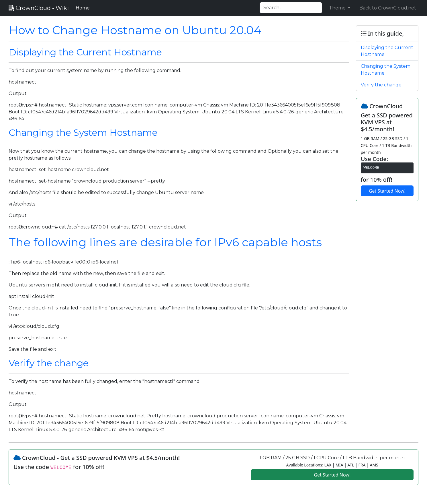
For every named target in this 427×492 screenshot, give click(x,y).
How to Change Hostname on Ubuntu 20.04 (135, 30)
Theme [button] (338, 8)
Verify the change (49, 363)
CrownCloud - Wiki (39, 8)
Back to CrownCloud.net (387, 8)
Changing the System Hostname (83, 132)
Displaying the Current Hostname (85, 52)
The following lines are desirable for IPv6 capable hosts (165, 242)
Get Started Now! (387, 191)
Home (84, 7)
